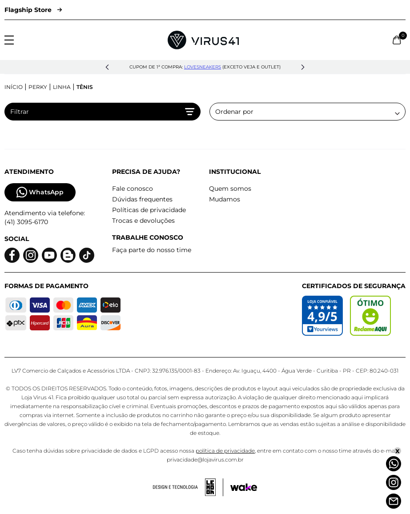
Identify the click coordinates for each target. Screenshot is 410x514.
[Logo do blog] (68, 255)
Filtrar (102, 112)
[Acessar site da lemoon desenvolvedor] (188, 487)
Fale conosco (132, 189)
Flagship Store (33, 10)
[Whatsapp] (393, 463)
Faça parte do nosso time (151, 250)
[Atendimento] (393, 501)
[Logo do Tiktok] (86, 255)
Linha (62, 87)
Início (13, 87)
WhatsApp (40, 192)
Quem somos (230, 189)
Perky (37, 87)
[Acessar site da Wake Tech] (243, 487)
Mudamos (224, 199)
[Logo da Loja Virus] (203, 40)
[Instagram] (393, 482)
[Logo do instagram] (30, 255)
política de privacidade (225, 450)
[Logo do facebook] (12, 255)
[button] (107, 67)
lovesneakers (202, 67)
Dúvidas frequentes (142, 199)
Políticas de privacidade (149, 210)
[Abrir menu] (9, 40)
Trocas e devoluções (143, 221)
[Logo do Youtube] (49, 255)
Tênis (84, 87)
